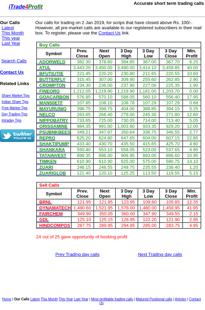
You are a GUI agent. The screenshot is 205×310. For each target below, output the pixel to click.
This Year (66, 299)
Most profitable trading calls (112, 299)
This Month (13, 32)
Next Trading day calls (160, 254)
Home (6, 299)
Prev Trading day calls (77, 254)
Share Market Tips (16, 95)
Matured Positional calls (154, 299)
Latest (8, 27)
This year (11, 38)
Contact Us (12, 72)
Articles (180, 299)
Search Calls (14, 60)
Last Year (11, 43)
